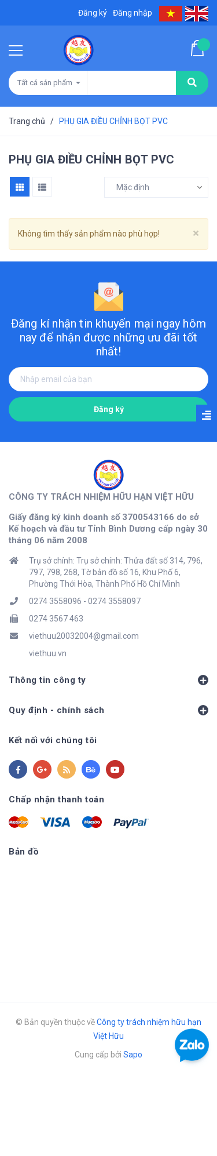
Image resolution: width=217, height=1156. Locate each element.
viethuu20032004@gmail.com (84, 636)
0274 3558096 (55, 601)
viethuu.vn (48, 653)
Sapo (132, 1054)
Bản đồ (23, 851)
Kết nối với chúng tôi (53, 740)
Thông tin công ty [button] (108, 680)
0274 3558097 (114, 601)
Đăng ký (109, 409)
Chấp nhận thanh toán (56, 799)
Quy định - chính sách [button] (108, 710)
